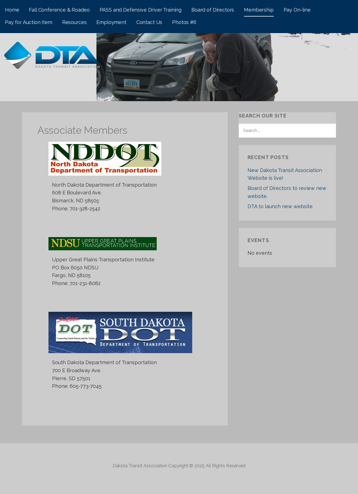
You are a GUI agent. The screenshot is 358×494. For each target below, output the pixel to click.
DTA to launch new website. (280, 206)
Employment (111, 22)
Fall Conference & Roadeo (59, 10)
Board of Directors (212, 10)
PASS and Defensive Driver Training (141, 10)
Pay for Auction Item (28, 22)
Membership (258, 10)
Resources (74, 22)
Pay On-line (297, 10)
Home (12, 10)
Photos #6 (184, 22)
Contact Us (149, 22)
